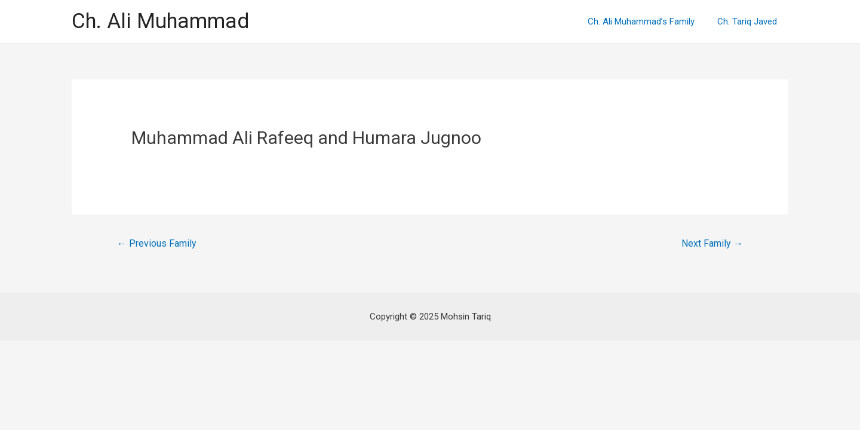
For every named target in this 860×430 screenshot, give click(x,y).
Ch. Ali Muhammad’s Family (648, 21)
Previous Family (156, 243)
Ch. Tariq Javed (749, 21)
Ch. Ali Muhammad (160, 21)
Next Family (712, 243)
